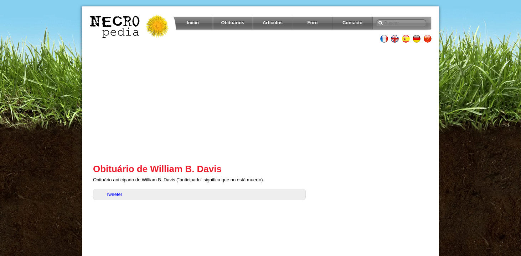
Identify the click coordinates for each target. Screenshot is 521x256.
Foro (313, 22)
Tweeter (114, 194)
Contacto (352, 22)
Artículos (273, 22)
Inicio (193, 22)
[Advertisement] (260, 103)
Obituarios (232, 22)
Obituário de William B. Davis (157, 169)
